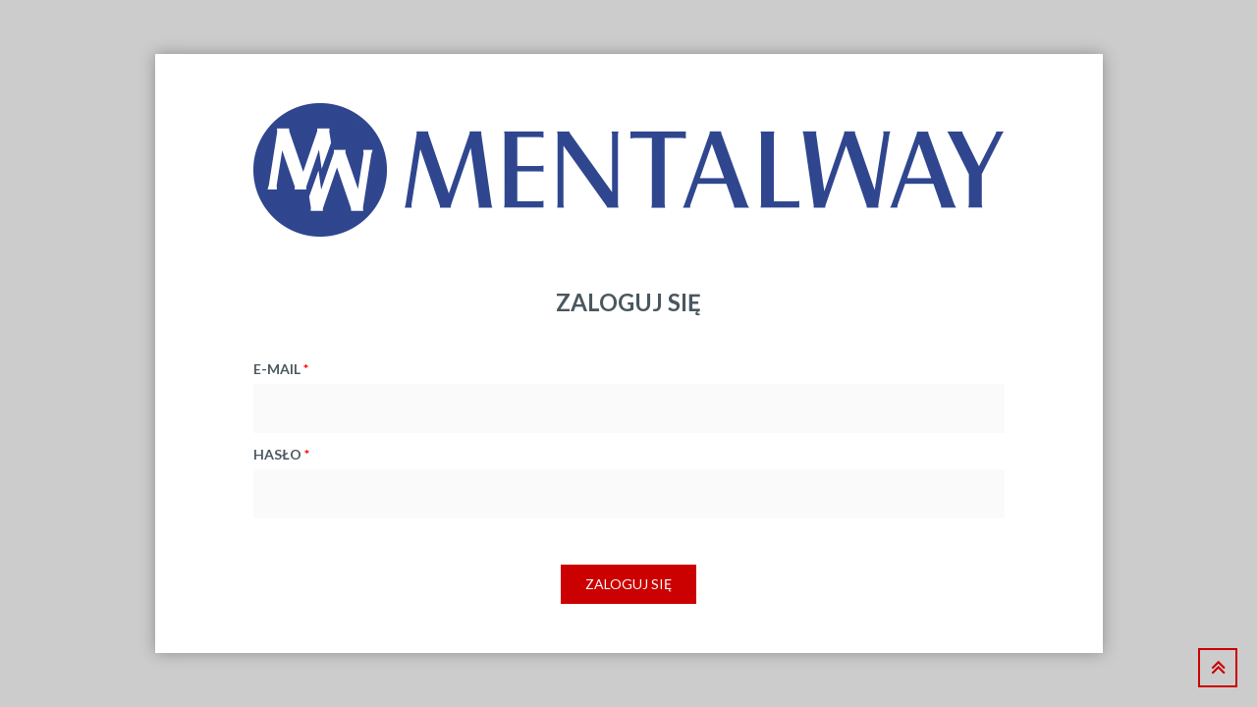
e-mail (280, 368)
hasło (281, 454)
